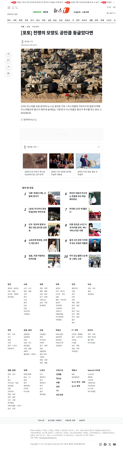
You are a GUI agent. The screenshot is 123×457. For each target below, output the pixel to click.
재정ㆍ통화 (43, 291)
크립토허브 (37, 12)
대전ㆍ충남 (75, 306)
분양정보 (59, 340)
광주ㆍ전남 (75, 311)
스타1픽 (90, 380)
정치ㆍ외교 (11, 334)
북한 (9, 330)
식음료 (42, 357)
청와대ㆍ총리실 (13, 288)
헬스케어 (91, 340)
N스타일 (26, 391)
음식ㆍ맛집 (11, 409)
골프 (41, 391)
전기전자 (43, 340)
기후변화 (59, 308)
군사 (9, 337)
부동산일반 (59, 334)
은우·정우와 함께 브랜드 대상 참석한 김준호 (38, 227)
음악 (25, 383)
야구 (41, 374)
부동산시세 (59, 343)
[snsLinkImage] (100, 444)
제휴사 (74, 370)
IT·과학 (75, 330)
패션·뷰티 (43, 354)
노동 (25, 300)
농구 (41, 389)
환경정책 (43, 306)
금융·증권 (28, 330)
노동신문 (85, 12)
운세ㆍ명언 (11, 397)
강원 (73, 300)
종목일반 (43, 394)
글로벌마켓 (75, 377)
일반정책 (59, 337)
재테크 (26, 351)
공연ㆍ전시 (11, 374)
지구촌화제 (59, 317)
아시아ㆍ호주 (60, 294)
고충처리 (82, 420)
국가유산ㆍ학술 (13, 383)
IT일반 (74, 343)
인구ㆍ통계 (43, 297)
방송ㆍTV (27, 377)
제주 (73, 323)
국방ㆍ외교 (91, 288)
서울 (73, 291)
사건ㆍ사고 (27, 288)
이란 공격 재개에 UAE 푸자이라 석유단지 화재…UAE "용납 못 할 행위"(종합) (40, 2)
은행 (25, 340)
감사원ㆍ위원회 (13, 294)
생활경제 (43, 351)
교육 (25, 294)
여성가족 (27, 311)
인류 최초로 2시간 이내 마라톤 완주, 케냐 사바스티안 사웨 (78, 227)
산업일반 (43, 334)
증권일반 (27, 346)
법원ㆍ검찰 (27, 291)
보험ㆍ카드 (27, 343)
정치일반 (11, 297)
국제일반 (59, 320)
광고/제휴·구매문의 (55, 420)
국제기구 (59, 311)
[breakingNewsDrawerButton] (13, 7)
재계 (41, 337)
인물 (25, 308)
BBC (73, 374)
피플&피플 (59, 314)
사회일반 (27, 314)
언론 (9, 389)
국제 (57, 284)
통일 (89, 291)
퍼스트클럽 (91, 391)
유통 (41, 349)
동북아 (58, 288)
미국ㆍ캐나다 (60, 291)
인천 (73, 297)
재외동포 (91, 294)
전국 (73, 284)
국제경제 (59, 306)
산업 (41, 330)
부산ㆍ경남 (75, 317)
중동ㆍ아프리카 (61, 300)
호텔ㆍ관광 (43, 360)
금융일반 (27, 334)
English (77, 12)
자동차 (42, 343)
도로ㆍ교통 (11, 400)
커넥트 (109, 7)
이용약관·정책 (70, 420)
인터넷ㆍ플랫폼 (77, 334)
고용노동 (43, 300)
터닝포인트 (91, 386)
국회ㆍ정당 (11, 291)
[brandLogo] (61, 10)
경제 (41, 284)
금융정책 (27, 337)
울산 (73, 320)
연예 (25, 370)
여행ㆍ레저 (11, 394)
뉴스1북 (90, 389)
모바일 (74, 340)
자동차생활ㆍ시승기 (14, 406)
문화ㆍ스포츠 (12, 346)
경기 (73, 294)
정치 (9, 284)
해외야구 (43, 377)
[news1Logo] (17, 432)
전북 (73, 308)
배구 (41, 386)
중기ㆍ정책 (43, 346)
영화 (25, 380)
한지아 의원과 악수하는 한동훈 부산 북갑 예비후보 (78, 196)
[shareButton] (8, 53)
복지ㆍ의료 (91, 334)
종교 (9, 380)
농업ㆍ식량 (43, 303)
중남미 (58, 303)
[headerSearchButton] (16, 7)
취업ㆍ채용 (43, 363)
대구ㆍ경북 (75, 314)
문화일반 (11, 386)
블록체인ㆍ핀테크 (30, 354)
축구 (41, 380)
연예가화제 (27, 374)
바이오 (90, 330)
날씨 (25, 306)
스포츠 (42, 370)
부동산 (58, 330)
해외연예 (27, 386)
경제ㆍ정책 (43, 288)
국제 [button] (22, 27)
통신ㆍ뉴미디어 (77, 337)
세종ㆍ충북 (75, 303)
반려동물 (11, 403)
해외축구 (43, 383)
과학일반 (75, 351)
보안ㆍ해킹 (75, 346)
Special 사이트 (94, 370)
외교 (89, 284)
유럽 (57, 297)
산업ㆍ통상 (43, 294)
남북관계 (11, 349)
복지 (25, 297)
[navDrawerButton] (9, 7)
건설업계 (59, 346)
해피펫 (45, 12)
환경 (25, 303)
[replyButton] (8, 60)
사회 (25, 284)
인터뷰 (26, 389)
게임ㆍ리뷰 (75, 349)
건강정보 (11, 391)
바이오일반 (91, 343)
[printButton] (8, 73)
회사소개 (41, 420)
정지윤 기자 (28, 41)
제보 (114, 7)
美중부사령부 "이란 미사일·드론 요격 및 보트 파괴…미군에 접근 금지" (95, 2)
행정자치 (75, 288)
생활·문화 (12, 370)
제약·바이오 (92, 337)
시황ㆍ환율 (27, 349)
